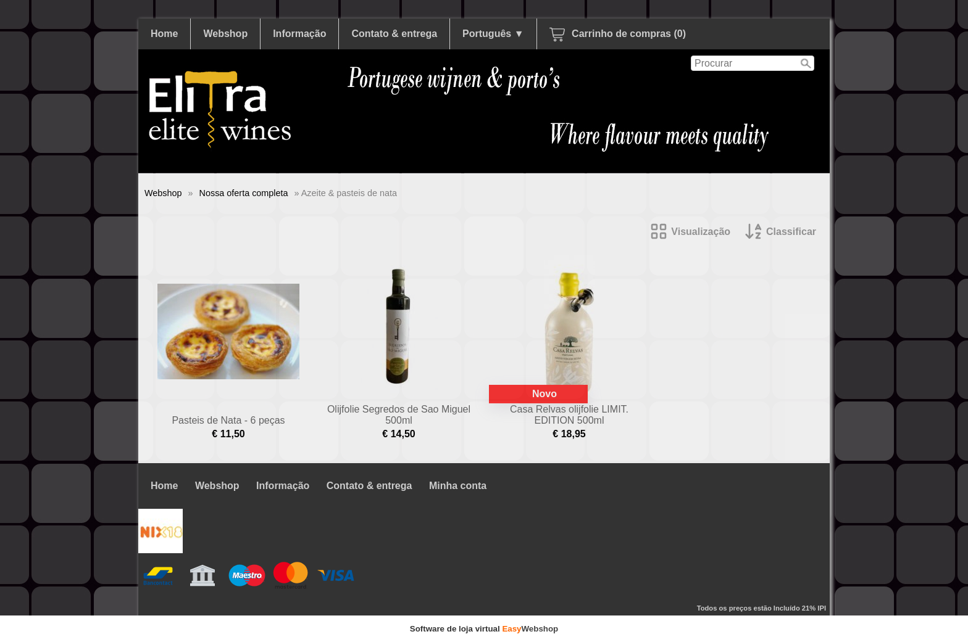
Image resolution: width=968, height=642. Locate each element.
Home (164, 33)
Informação (299, 33)
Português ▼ (493, 33)
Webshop (225, 33)
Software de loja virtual (484, 628)
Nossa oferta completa (243, 193)
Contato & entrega (394, 33)
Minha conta (457, 485)
